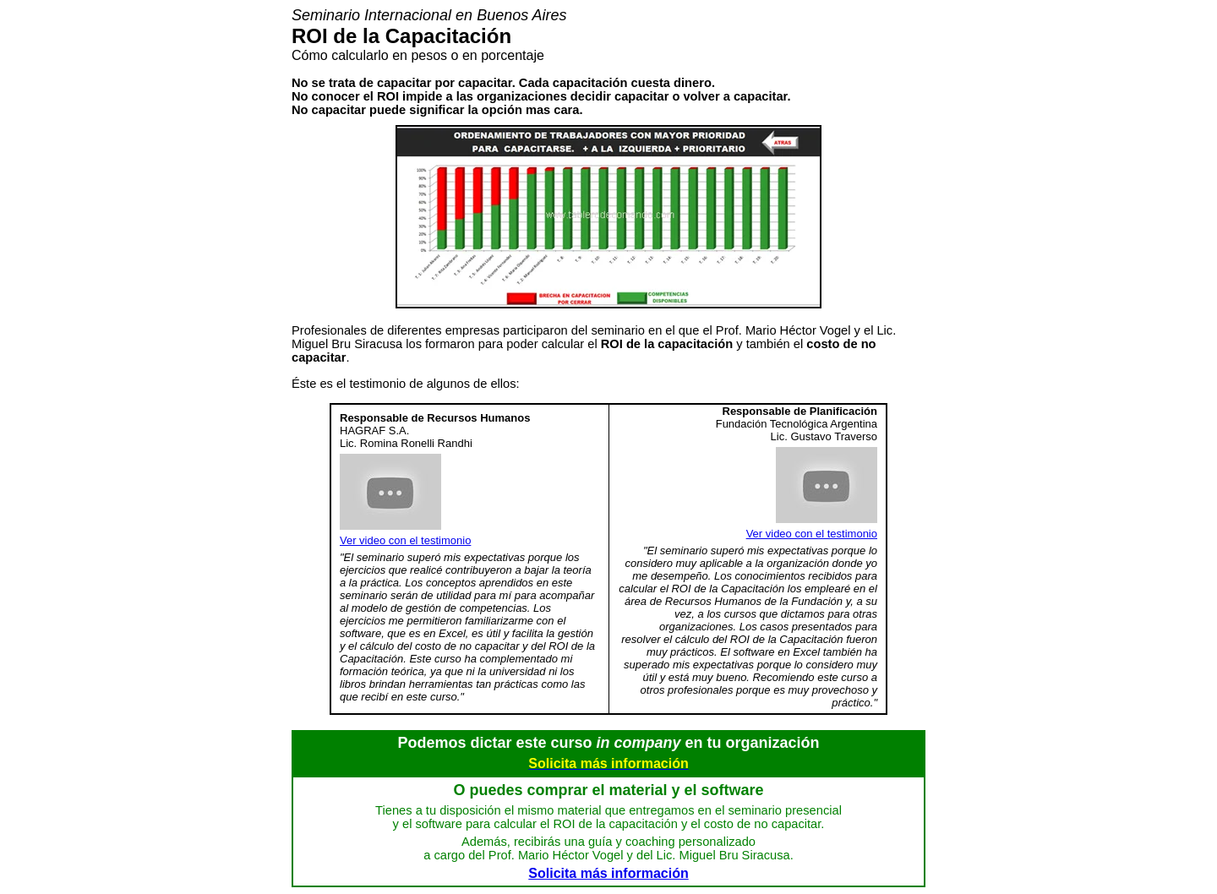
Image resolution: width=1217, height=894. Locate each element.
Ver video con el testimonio (405, 540)
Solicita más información (608, 873)
